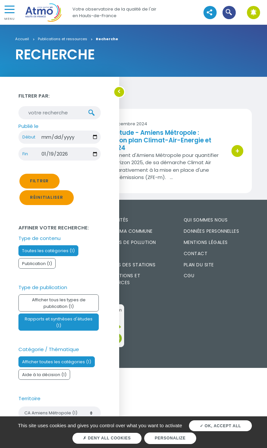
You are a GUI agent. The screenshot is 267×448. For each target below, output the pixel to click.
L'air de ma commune (126, 231)
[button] (229, 12)
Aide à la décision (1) (44, 375)
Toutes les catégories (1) (48, 251)
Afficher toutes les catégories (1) (56, 362)
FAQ (105, 253)
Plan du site (199, 264)
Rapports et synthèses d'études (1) (59, 322)
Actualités (114, 220)
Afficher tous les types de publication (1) (59, 303)
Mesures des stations (127, 264)
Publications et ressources (62, 39)
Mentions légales (205, 242)
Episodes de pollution (128, 242)
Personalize (170, 438)
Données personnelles (211, 231)
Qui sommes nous (205, 220)
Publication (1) (37, 263)
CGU (189, 275)
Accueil (22, 39)
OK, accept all (220, 426)
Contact (195, 253)
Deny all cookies (107, 438)
